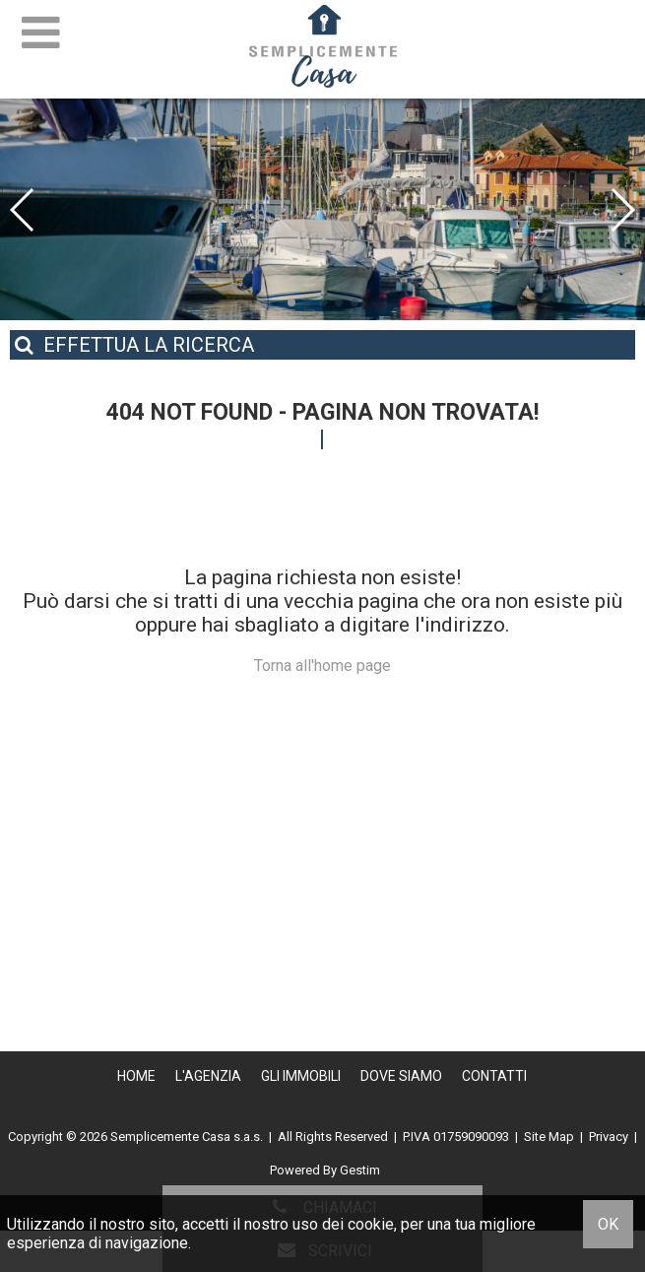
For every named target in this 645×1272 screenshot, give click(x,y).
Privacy (608, 1136)
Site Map (549, 1136)
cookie (371, 1224)
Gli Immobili (301, 1076)
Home (136, 1076)
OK (608, 1224)
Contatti (494, 1076)
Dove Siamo (401, 1076)
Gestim (360, 1170)
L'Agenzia (208, 1076)
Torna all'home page (322, 665)
